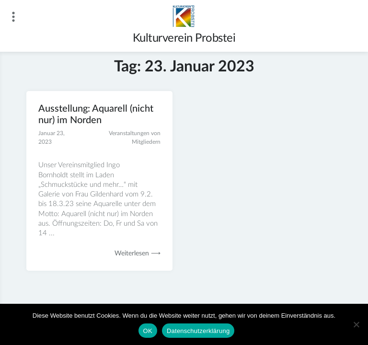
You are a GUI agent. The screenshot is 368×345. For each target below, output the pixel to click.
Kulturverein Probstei (184, 38)
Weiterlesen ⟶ (138, 253)
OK (147, 330)
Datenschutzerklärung (198, 330)
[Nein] (356, 324)
